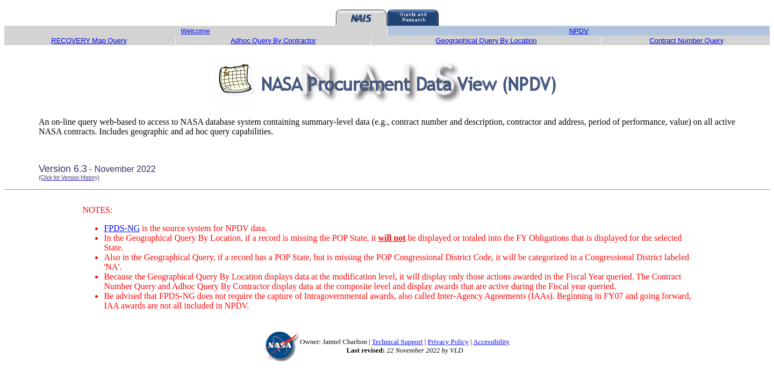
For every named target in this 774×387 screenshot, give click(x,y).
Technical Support (397, 342)
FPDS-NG (122, 228)
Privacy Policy (448, 342)
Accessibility (491, 342)
